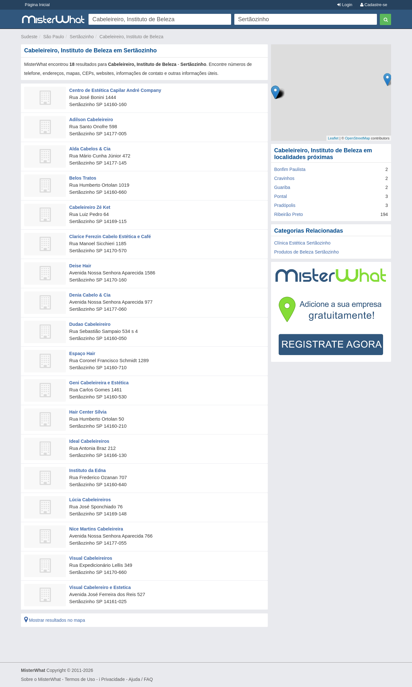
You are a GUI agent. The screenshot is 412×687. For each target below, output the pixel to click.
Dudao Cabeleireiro (89, 324)
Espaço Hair (82, 353)
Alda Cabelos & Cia (89, 148)
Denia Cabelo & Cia (89, 295)
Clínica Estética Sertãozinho (302, 242)
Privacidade (113, 679)
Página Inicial (37, 4)
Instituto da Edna (87, 470)
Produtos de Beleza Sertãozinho (306, 251)
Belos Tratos (82, 178)
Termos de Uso (80, 679)
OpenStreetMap (357, 138)
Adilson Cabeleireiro (91, 119)
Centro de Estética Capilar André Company (115, 90)
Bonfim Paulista (289, 169)
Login (344, 4)
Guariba (282, 187)
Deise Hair (80, 265)
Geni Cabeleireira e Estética (98, 382)
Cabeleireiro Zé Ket (89, 207)
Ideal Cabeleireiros (89, 441)
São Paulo (53, 36)
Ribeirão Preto (288, 214)
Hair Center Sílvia (88, 412)
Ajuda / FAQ (140, 679)
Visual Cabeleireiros (90, 558)
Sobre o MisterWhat (41, 679)
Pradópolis (284, 205)
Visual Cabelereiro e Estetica (100, 587)
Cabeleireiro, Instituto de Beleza (131, 36)
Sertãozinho (82, 36)
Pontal (280, 196)
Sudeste (29, 36)
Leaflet (333, 138)
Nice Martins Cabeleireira (96, 528)
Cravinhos (284, 178)
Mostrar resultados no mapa (54, 620)
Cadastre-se (373, 4)
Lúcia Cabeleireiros (90, 499)
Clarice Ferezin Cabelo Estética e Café (110, 236)
